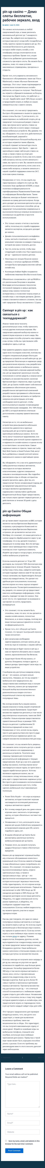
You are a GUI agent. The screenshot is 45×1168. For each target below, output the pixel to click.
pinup (14, 936)
